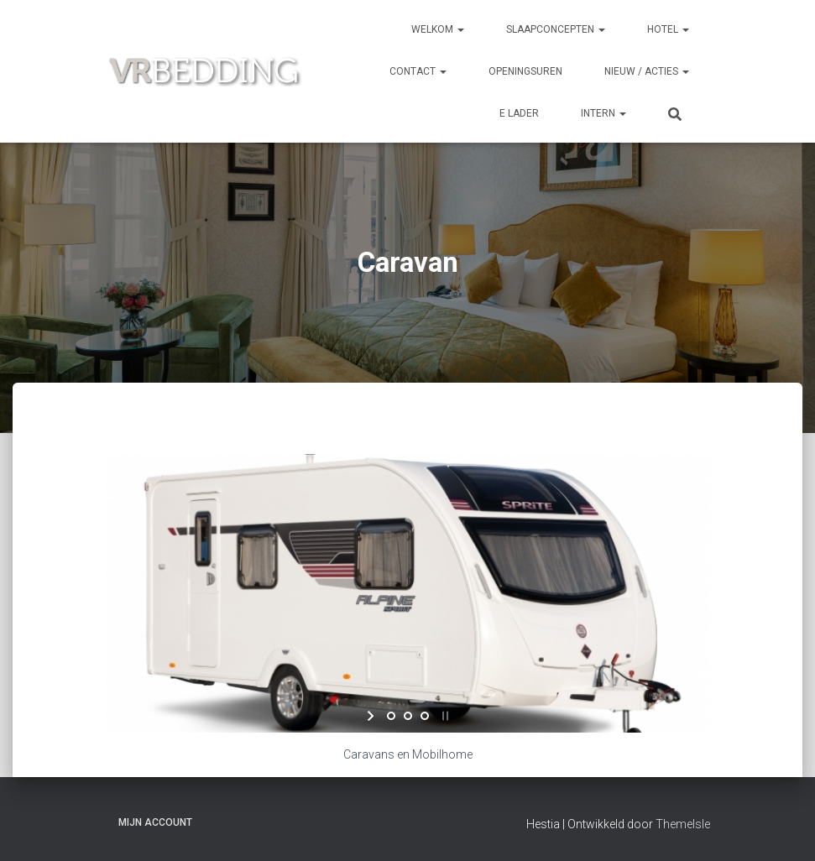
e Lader (519, 113)
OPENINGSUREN (525, 71)
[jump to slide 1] (391, 715)
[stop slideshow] (443, 715)
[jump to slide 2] (408, 715)
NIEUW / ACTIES (646, 71)
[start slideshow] (372, 715)
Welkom (437, 29)
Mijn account (155, 822)
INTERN (603, 113)
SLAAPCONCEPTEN (555, 29)
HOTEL (668, 29)
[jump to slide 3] (424, 715)
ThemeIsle (683, 824)
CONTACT (418, 71)
